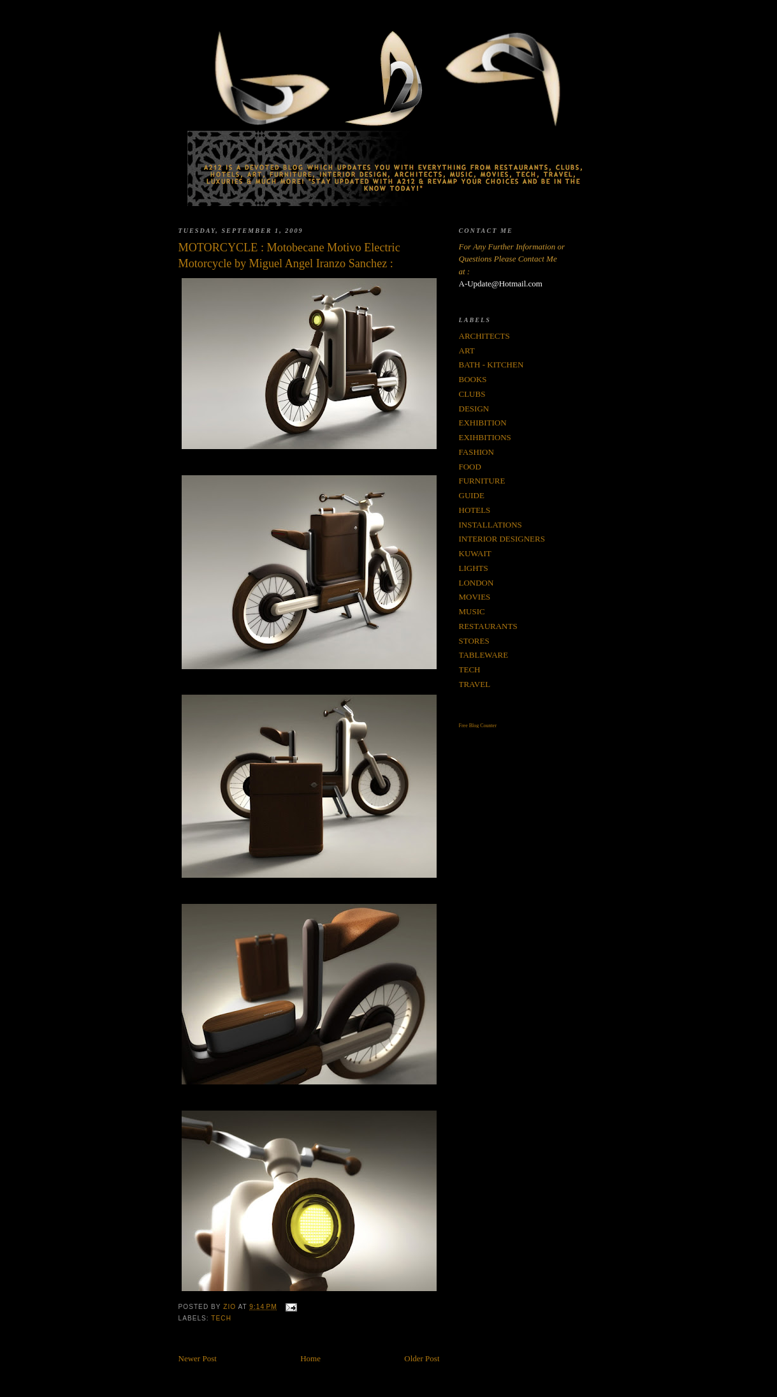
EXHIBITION (483, 422)
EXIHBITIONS (485, 437)
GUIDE (471, 495)
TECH (221, 1318)
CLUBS (472, 394)
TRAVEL (475, 684)
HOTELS (475, 510)
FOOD (470, 466)
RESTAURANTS (488, 626)
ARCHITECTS (484, 336)
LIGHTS (473, 568)
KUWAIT (475, 553)
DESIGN (474, 408)
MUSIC (472, 611)
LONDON (476, 583)
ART (467, 350)
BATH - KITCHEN (491, 364)
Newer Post (197, 1358)
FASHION (476, 452)
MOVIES (475, 597)
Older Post (421, 1358)
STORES (474, 641)
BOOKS (473, 379)
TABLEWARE (484, 655)
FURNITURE (482, 480)
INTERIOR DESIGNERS (502, 538)
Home (310, 1358)
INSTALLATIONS (490, 524)
